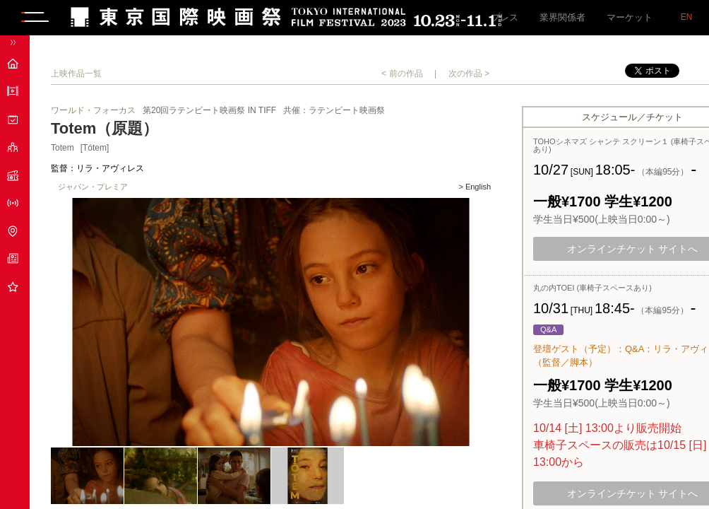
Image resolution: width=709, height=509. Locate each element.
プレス (504, 17)
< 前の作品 (401, 73)
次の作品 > (468, 73)
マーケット (630, 17)
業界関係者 (562, 17)
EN (687, 17)
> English (474, 187)
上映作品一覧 (76, 73)
